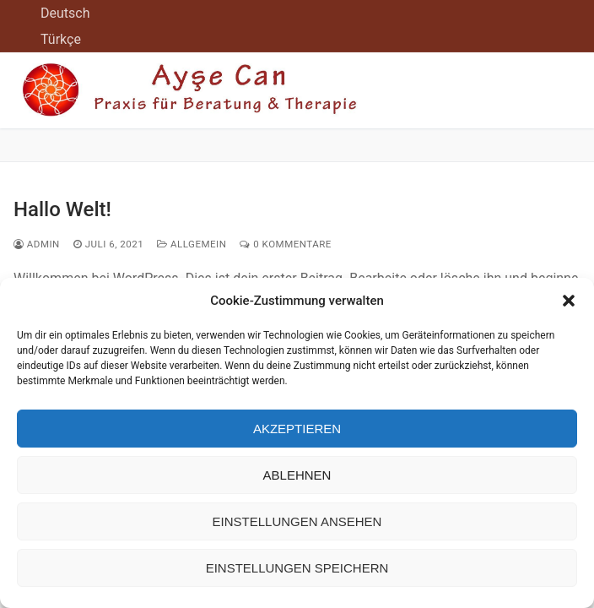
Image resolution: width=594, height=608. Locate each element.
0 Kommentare (285, 244)
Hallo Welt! (62, 209)
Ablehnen (297, 475)
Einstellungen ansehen (297, 521)
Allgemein (191, 244)
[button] (568, 300)
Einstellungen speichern (297, 568)
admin (37, 244)
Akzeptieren (297, 428)
